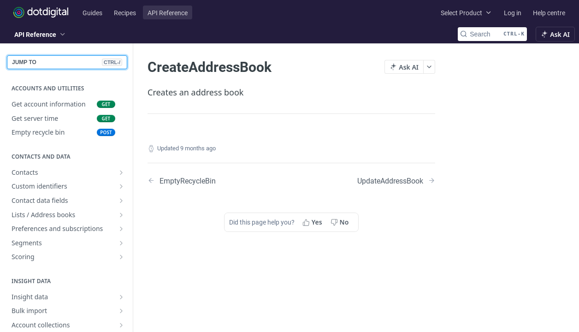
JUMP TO (67, 62)
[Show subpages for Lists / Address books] (121, 215)
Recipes (125, 12)
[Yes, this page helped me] (313, 222)
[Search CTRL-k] (492, 34)
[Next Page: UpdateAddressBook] (396, 180)
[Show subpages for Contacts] (121, 172)
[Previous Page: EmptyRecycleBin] (209, 180)
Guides (92, 12)
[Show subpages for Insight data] (121, 297)
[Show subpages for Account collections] (121, 325)
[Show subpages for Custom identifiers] (121, 186)
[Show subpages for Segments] (121, 243)
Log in (512, 12)
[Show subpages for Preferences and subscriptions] (121, 228)
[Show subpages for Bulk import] (121, 310)
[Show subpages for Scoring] (121, 257)
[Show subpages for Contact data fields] (121, 200)
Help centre (549, 12)
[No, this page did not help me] (340, 222)
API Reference (168, 12)
